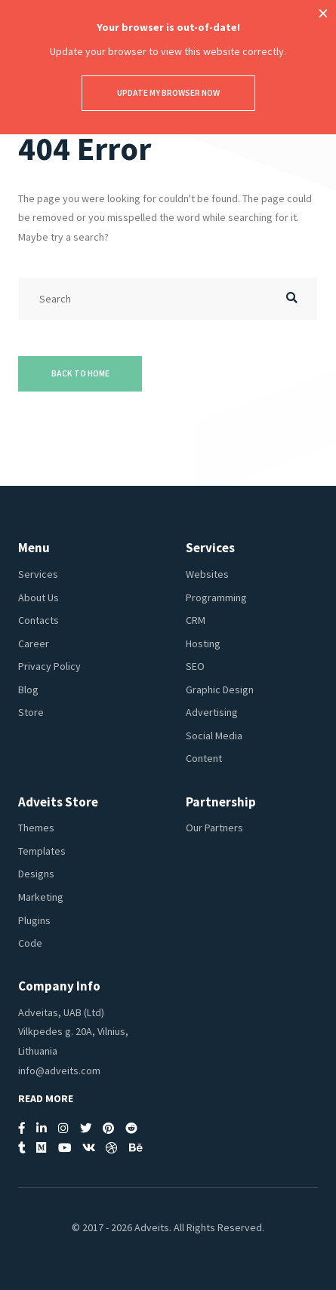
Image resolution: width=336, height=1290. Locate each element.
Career (33, 643)
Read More (45, 1098)
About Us (38, 597)
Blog (28, 689)
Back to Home (80, 373)
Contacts (38, 620)
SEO (195, 666)
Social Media (214, 735)
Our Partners (214, 827)
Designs (36, 873)
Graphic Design (220, 689)
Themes (36, 827)
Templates (42, 851)
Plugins (34, 920)
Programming (216, 597)
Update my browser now (168, 93)
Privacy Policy (49, 666)
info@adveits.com (59, 1070)
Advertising (212, 712)
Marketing (40, 897)
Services (38, 574)
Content (204, 758)
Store (31, 712)
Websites (207, 574)
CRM (195, 620)
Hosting (203, 643)
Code (30, 943)
